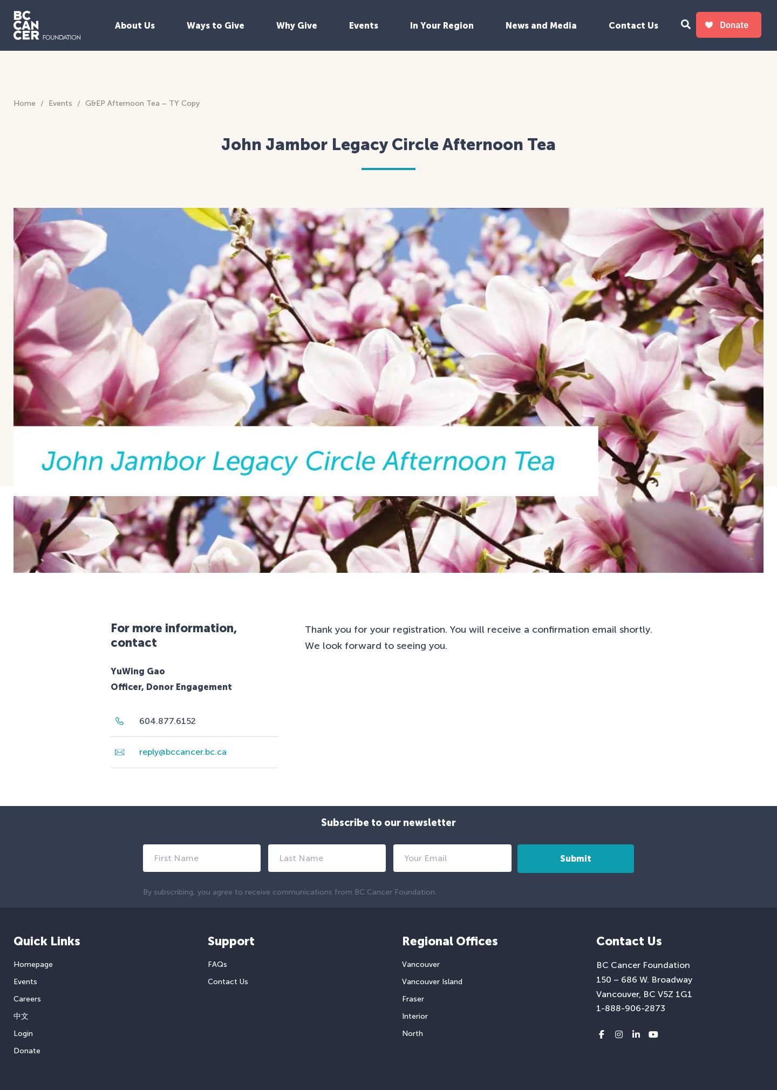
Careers (27, 999)
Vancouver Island (432, 981)
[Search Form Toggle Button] (686, 26)
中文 (21, 1016)
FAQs (217, 964)
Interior (415, 1016)
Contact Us (633, 26)
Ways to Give (215, 26)
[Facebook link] (601, 1035)
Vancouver (421, 964)
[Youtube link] (653, 1035)
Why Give (296, 26)
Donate (26, 1050)
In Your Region (442, 26)
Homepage (33, 964)
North (412, 1033)
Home (24, 103)
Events (363, 26)
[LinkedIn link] (636, 1035)
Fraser (413, 999)
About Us (135, 26)
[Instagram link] (619, 1035)
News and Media (541, 26)
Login (23, 1033)
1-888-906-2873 (630, 1008)
